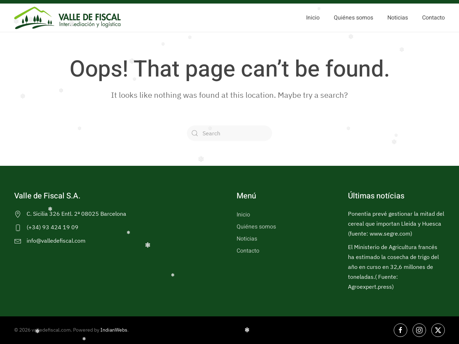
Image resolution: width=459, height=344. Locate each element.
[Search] (229, 133)
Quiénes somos (353, 17)
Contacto (433, 17)
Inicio (313, 17)
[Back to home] (67, 18)
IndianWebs (113, 330)
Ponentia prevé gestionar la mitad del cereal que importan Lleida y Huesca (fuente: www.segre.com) (396, 223)
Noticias (397, 17)
